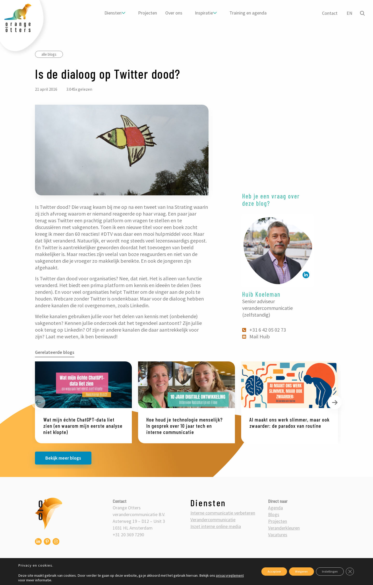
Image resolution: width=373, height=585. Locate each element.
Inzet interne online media (215, 526)
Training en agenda (247, 13)
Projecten (146, 13)
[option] (83, 402)
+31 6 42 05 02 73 (264, 329)
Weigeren (291, 571)
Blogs (273, 514)
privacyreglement (32, 580)
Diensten (112, 13)
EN (348, 13)
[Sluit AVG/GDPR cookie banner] (349, 571)
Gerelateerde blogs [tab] (54, 352)
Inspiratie (203, 13)
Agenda (275, 508)
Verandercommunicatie (212, 520)
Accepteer (258, 571)
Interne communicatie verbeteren (222, 513)
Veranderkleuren (284, 528)
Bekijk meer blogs (63, 458)
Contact (328, 13)
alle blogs (48, 54)
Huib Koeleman (261, 294)
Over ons (173, 13)
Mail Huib (256, 336)
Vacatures (277, 535)
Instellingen (326, 571)
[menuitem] (114, 13)
